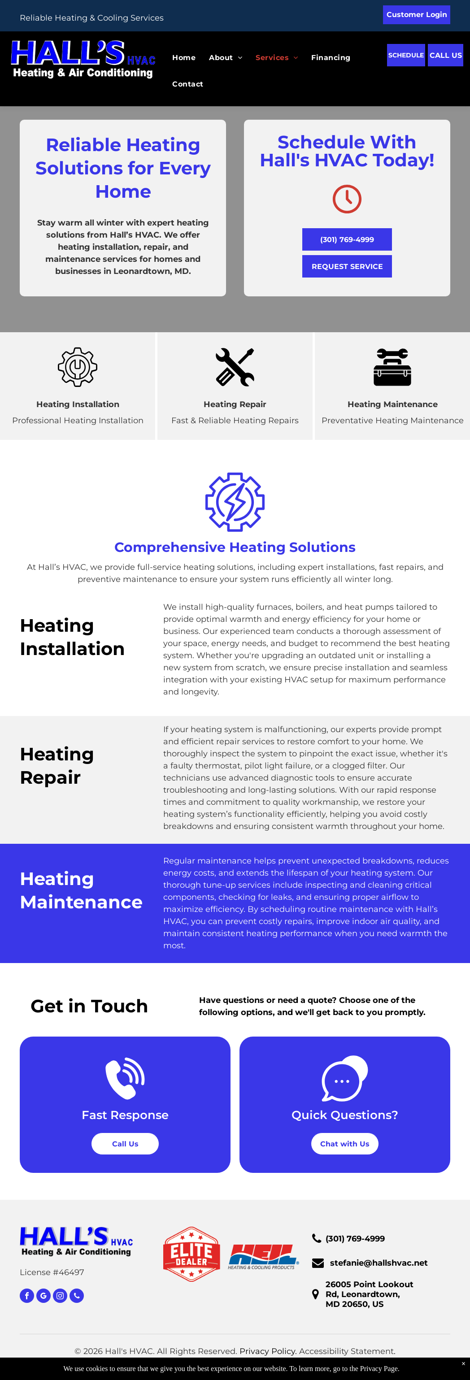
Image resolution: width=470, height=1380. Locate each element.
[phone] (77, 1297)
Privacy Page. (380, 1368)
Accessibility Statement (346, 1351)
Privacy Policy (267, 1351)
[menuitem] (177, 57)
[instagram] (60, 1297)
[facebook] (27, 1297)
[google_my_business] (43, 1297)
